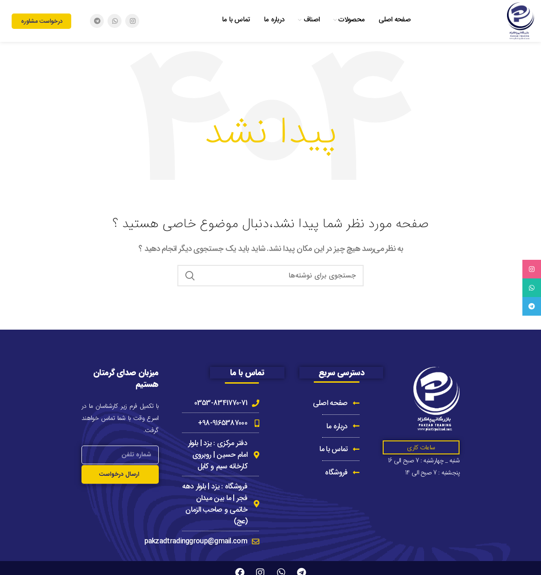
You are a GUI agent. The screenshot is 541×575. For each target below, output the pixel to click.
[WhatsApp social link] (115, 21)
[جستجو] (270, 275)
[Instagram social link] (132, 21)
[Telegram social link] (97, 21)
